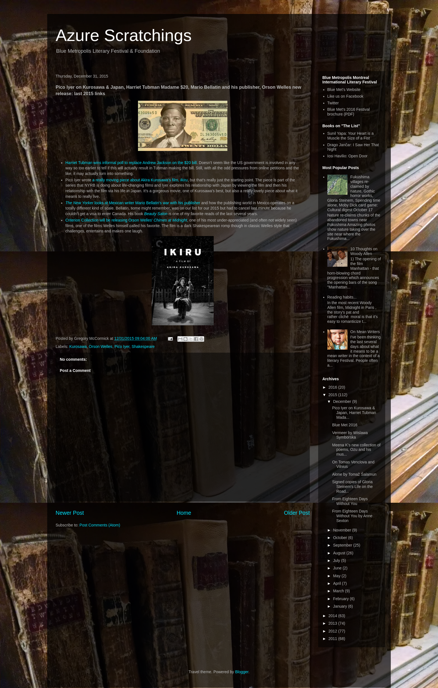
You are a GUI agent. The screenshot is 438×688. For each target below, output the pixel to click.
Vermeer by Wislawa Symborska (350, 435)
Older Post (297, 513)
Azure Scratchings (124, 35)
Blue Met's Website (344, 89)
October (340, 537)
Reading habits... (342, 297)
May (337, 576)
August (339, 553)
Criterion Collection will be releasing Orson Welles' (126, 220)
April (337, 583)
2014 (333, 616)
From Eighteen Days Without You (350, 501)
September (343, 545)
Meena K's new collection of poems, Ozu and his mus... (356, 450)
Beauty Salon (155, 213)
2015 (333, 395)
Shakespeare (143, 346)
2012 (333, 631)
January (340, 606)
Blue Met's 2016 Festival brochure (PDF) (348, 111)
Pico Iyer (122, 346)
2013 (333, 623)
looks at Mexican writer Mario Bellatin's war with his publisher (132, 203)
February (341, 598)
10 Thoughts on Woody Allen (363, 251)
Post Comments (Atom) (100, 525)
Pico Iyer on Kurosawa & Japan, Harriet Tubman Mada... (354, 413)
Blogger (241, 672)
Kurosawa (78, 346)
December (342, 401)
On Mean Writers (365, 331)
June (337, 568)
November (342, 530)
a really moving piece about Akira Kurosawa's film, (139, 180)
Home (184, 513)
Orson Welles (100, 346)
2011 (333, 638)
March (339, 591)
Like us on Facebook (345, 96)
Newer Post (70, 513)
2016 (333, 387)
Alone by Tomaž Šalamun (354, 474)
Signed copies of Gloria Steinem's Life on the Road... (352, 487)
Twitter (333, 103)
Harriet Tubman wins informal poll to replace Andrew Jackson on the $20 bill (131, 162)
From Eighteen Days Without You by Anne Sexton (352, 516)
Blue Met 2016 (344, 425)
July (337, 560)
